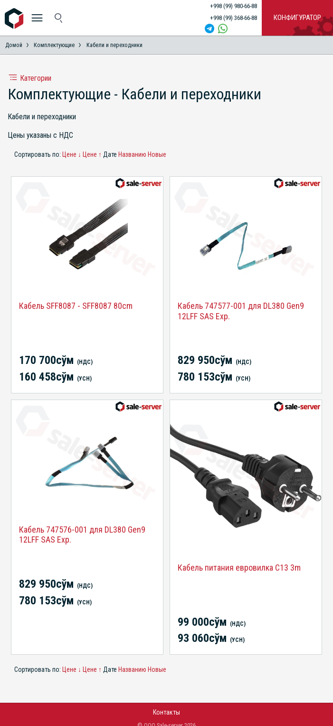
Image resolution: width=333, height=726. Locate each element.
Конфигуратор (297, 17)
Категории (29, 78)
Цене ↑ (92, 154)
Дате (110, 154)
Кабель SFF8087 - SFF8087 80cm (76, 306)
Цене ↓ (71, 154)
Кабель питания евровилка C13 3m (239, 568)
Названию (132, 154)
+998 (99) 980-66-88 (233, 6)
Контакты (166, 712)
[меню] (36, 17)
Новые (157, 154)
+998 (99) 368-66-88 (233, 17)
